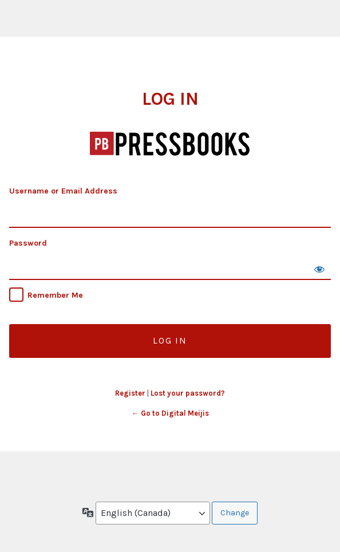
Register (130, 393)
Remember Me (55, 295)
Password (28, 243)
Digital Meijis (170, 144)
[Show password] (319, 268)
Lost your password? (188, 393)
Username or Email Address (63, 191)
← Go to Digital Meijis (170, 413)
